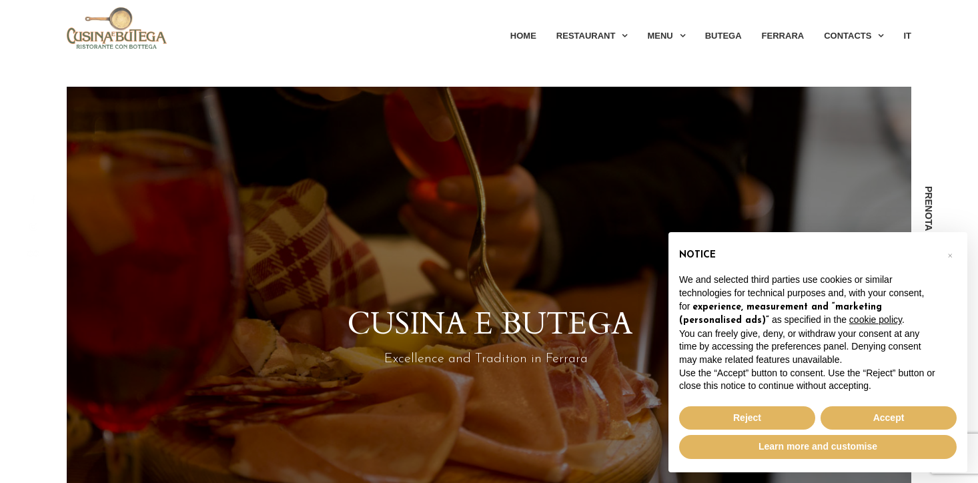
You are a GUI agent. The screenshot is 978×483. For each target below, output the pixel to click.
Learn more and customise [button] (818, 446)
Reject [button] (747, 417)
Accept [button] (889, 417)
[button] (950, 253)
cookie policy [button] (875, 319)
